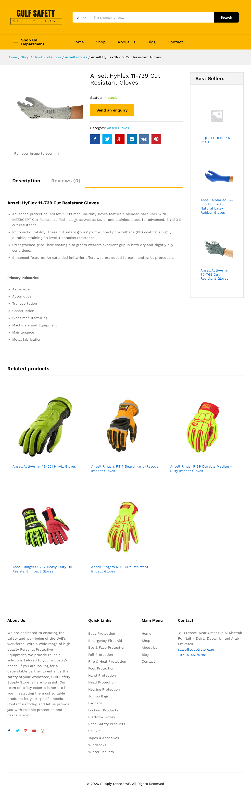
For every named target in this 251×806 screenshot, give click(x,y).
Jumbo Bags (98, 696)
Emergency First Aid (105, 641)
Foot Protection (101, 668)
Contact (175, 42)
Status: (96, 97)
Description (26, 180)
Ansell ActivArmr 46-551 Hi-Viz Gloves (44, 466)
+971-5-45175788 (192, 655)
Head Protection (102, 682)
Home (78, 42)
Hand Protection (102, 675)
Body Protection (101, 633)
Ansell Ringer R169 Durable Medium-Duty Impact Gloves (201, 468)
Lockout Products (103, 710)
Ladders (95, 703)
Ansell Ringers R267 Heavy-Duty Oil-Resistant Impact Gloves (43, 569)
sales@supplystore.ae (196, 649)
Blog (151, 42)
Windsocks (97, 745)
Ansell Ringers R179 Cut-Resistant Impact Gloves (119, 569)
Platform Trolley (101, 717)
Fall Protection (100, 655)
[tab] (26, 182)
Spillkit (94, 731)
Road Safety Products (106, 724)
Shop (101, 42)
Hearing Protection (104, 689)
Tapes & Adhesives (103, 738)
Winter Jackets (101, 752)
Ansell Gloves (118, 128)
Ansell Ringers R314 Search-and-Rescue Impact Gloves (124, 468)
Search (226, 17)
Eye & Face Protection (107, 647)
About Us (126, 42)
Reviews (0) (65, 180)
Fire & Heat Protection (107, 661)
